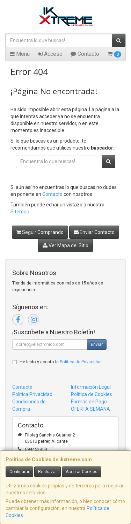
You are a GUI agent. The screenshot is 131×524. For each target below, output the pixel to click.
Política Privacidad (32, 394)
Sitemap (19, 211)
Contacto (85, 54)
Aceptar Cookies (81, 471)
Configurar (19, 471)
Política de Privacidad (81, 361)
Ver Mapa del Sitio (65, 245)
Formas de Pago (89, 401)
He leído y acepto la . (61, 361)
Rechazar (47, 471)
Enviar (97, 344)
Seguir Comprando (40, 232)
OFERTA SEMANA (90, 409)
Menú (20, 54)
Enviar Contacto (94, 232)
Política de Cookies (91, 394)
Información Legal (91, 387)
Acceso (50, 54)
